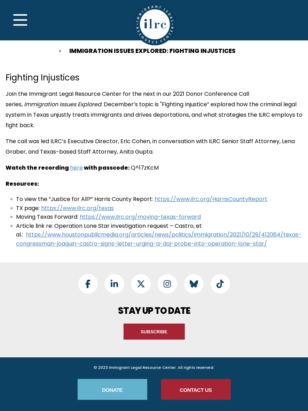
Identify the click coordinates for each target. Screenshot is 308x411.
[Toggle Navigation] (20, 20)
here (76, 168)
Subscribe (154, 331)
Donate (112, 390)
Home (44, 52)
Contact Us (196, 390)
